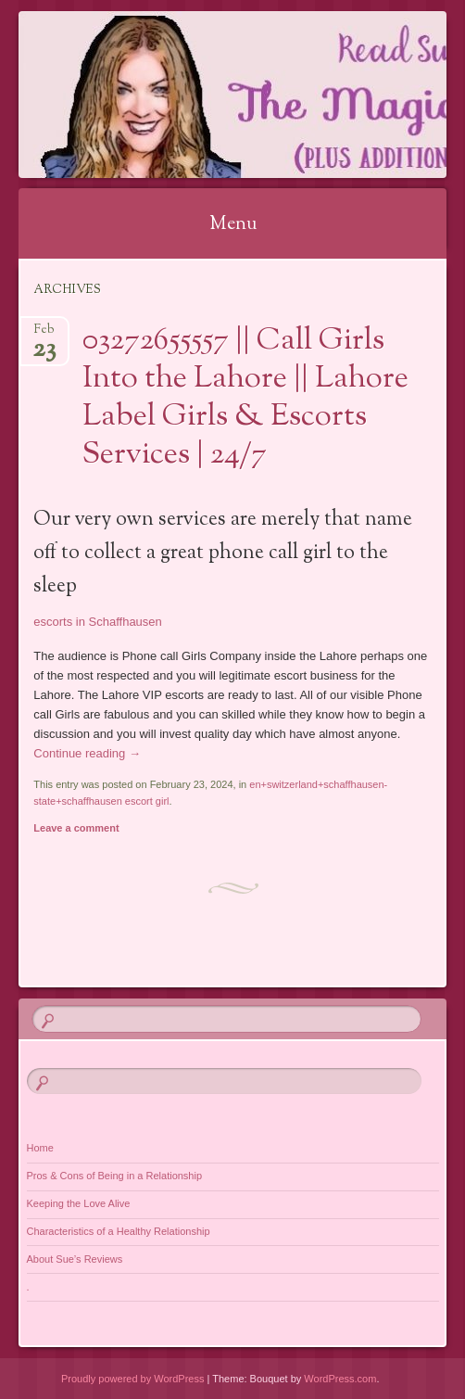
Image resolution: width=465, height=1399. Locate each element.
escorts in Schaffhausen (97, 622)
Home (40, 1147)
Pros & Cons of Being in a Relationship (115, 1175)
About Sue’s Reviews (75, 1259)
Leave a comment (76, 827)
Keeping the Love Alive (79, 1203)
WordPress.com (340, 1378)
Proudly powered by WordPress (132, 1378)
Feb (44, 335)
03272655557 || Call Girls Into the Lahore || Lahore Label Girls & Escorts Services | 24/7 (245, 398)
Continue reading (87, 753)
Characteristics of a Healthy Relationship (118, 1231)
